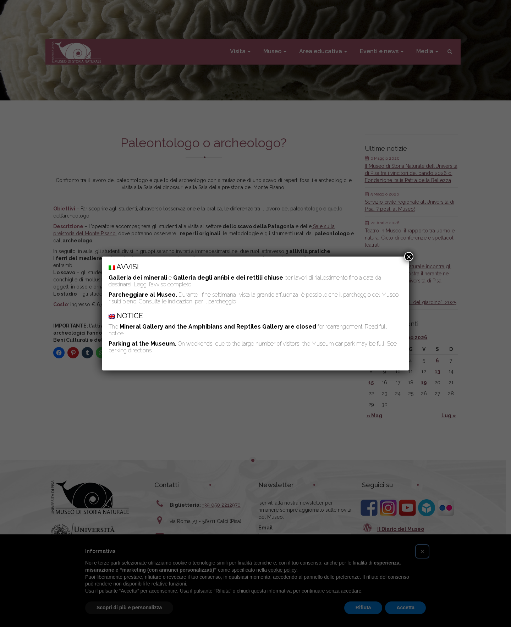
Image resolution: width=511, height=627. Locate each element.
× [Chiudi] (408, 256)
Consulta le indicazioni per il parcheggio (187, 301)
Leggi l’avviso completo (162, 284)
